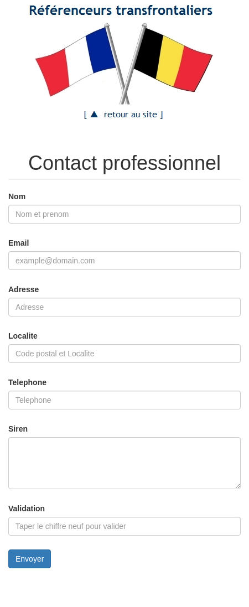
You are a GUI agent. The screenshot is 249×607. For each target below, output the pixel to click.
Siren (18, 428)
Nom (16, 196)
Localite (23, 335)
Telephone (27, 382)
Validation (26, 508)
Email (18, 242)
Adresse (23, 289)
